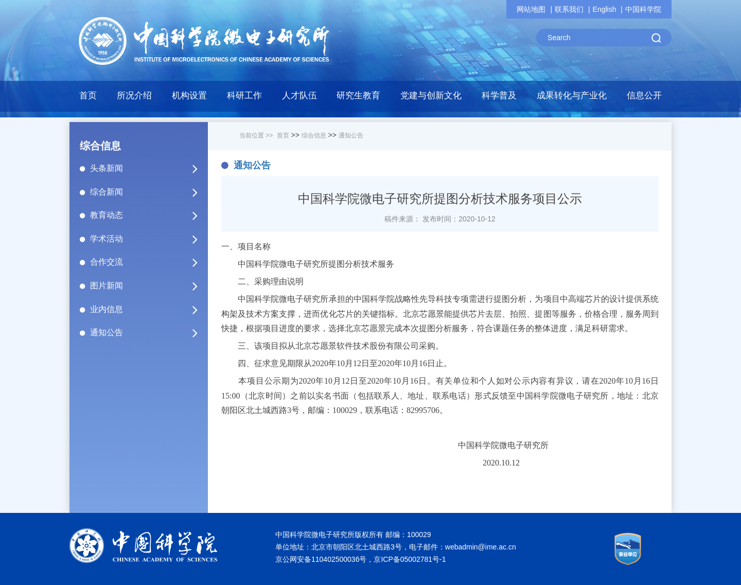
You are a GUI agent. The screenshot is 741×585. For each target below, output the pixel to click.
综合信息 (314, 135)
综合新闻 (148, 192)
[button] (244, 98)
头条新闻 (148, 168)
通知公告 (148, 333)
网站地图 (531, 9)
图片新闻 (148, 286)
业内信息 (148, 309)
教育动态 (148, 215)
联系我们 (569, 9)
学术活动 (148, 239)
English (604, 9)
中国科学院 (643, 9)
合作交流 (148, 262)
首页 (88, 95)
